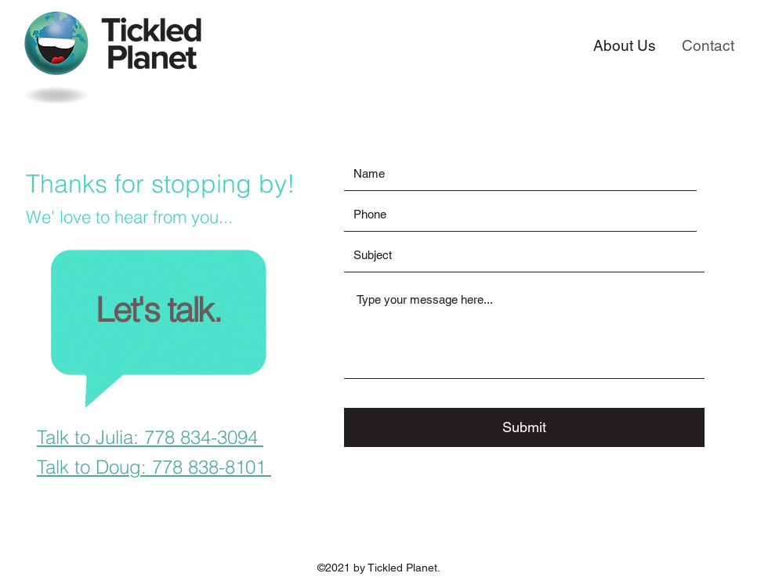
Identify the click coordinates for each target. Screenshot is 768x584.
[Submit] (524, 427)
